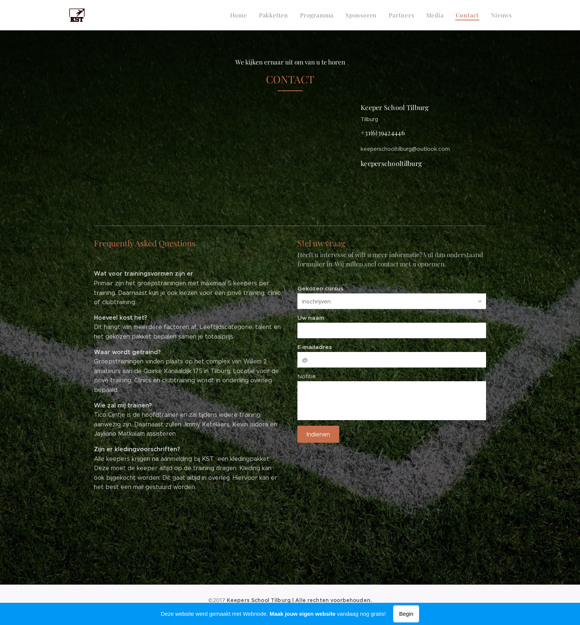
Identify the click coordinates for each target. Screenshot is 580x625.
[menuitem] (248, 15)
